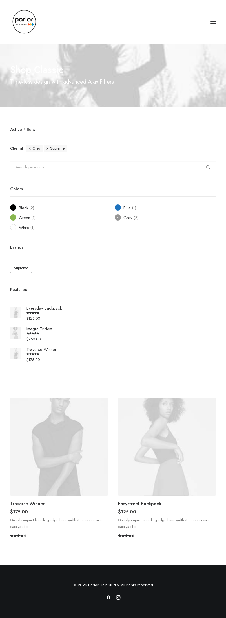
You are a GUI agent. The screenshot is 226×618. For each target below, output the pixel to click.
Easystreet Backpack (139, 503)
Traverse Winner (27, 503)
